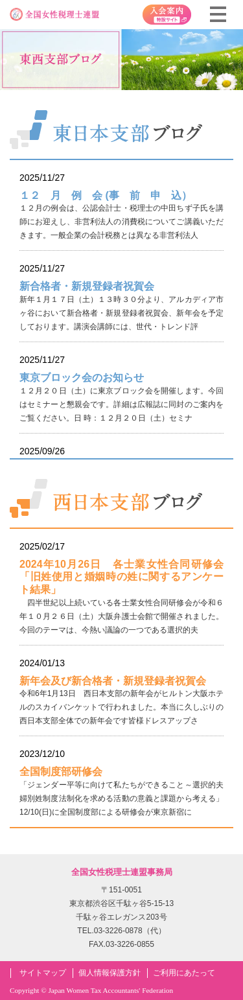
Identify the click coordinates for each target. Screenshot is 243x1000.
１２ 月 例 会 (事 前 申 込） (105, 195)
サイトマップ (42, 973)
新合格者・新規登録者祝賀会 (86, 286)
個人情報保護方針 (109, 973)
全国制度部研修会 (60, 771)
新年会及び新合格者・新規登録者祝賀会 (112, 680)
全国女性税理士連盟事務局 (121, 872)
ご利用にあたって (184, 973)
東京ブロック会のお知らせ (81, 377)
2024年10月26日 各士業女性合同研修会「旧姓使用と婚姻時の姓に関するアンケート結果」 (121, 577)
